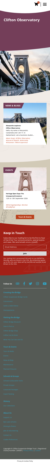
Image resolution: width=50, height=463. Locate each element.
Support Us (7, 417)
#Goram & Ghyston (12, 140)
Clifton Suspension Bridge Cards (15, 297)
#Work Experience (21, 142)
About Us (7, 413)
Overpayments (8, 310)
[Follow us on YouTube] (45, 284)
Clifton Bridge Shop (10, 331)
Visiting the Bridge (11, 317)
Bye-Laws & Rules (9, 422)
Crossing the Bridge (12, 292)
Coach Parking (8, 394)
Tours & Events (25, 217)
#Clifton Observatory (23, 138)
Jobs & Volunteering (10, 431)
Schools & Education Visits (13, 381)
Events (5, 356)
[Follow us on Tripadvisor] (17, 284)
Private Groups (8, 385)
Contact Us (7, 435)
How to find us (8, 326)
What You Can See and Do (13, 340)
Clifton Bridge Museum (12, 322)
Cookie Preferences (10, 439)
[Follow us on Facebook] (24, 284)
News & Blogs (8, 360)
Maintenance (8, 365)
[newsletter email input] (25, 247)
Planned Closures (9, 369)
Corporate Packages (10, 389)
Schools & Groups (11, 376)
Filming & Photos (9, 426)
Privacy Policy (28, 450)
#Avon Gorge (10, 138)
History (6, 401)
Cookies (38, 450)
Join (25, 253)
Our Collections (9, 406)
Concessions (8, 301)
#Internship (24, 140)
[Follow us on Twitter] (30, 284)
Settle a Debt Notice (10, 306)
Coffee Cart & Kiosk (10, 335)
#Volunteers (10, 142)
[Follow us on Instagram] (37, 284)
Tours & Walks (8, 351)
